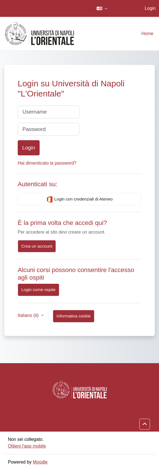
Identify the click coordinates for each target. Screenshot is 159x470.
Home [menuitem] (147, 33)
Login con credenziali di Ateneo (79, 199)
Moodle (40, 462)
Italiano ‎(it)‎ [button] (29, 315)
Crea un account (36, 246)
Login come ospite (38, 289)
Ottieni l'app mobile (27, 446)
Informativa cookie (73, 316)
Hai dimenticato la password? (47, 163)
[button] (101, 8)
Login (150, 8)
